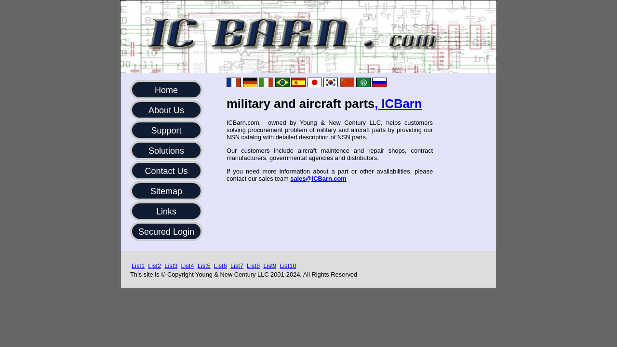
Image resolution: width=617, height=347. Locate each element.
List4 (187, 265)
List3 (170, 265)
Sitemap (166, 191)
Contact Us (166, 171)
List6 (220, 265)
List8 (253, 265)
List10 (288, 265)
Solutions (166, 151)
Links (166, 211)
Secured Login (166, 232)
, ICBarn (398, 103)
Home (166, 90)
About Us (166, 110)
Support (166, 130)
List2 (154, 265)
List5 (204, 265)
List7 (236, 265)
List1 (138, 265)
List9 (269, 265)
